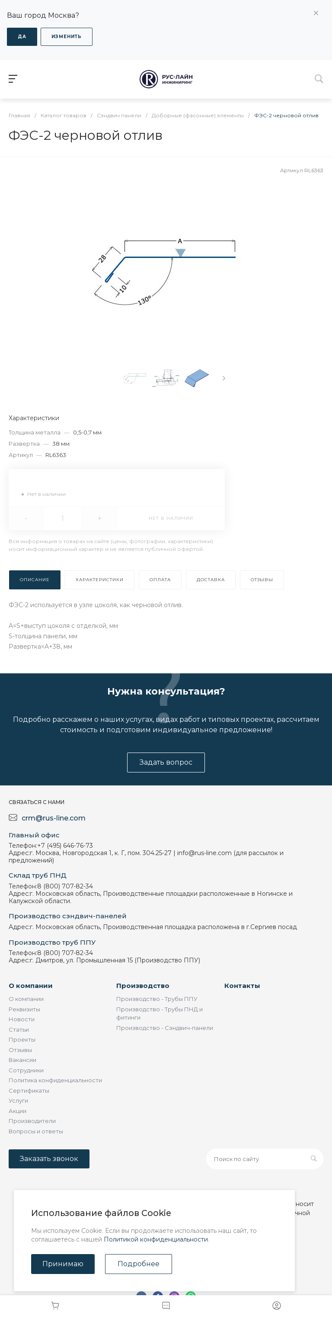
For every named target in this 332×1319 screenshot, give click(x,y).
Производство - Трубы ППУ (157, 998)
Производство (142, 985)
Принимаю (62, 1264)
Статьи (19, 1029)
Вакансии (22, 1059)
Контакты (242, 985)
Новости (22, 1019)
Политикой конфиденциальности (156, 1239)
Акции (17, 1110)
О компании (31, 985)
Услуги (18, 1100)
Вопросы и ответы (36, 1131)
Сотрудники (26, 1070)
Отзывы (20, 1049)
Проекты (22, 1039)
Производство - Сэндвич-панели (164, 1027)
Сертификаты (29, 1090)
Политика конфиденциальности (55, 1080)
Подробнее (139, 1264)
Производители (32, 1120)
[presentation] (224, 378)
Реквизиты (24, 1009)
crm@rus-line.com (54, 818)
